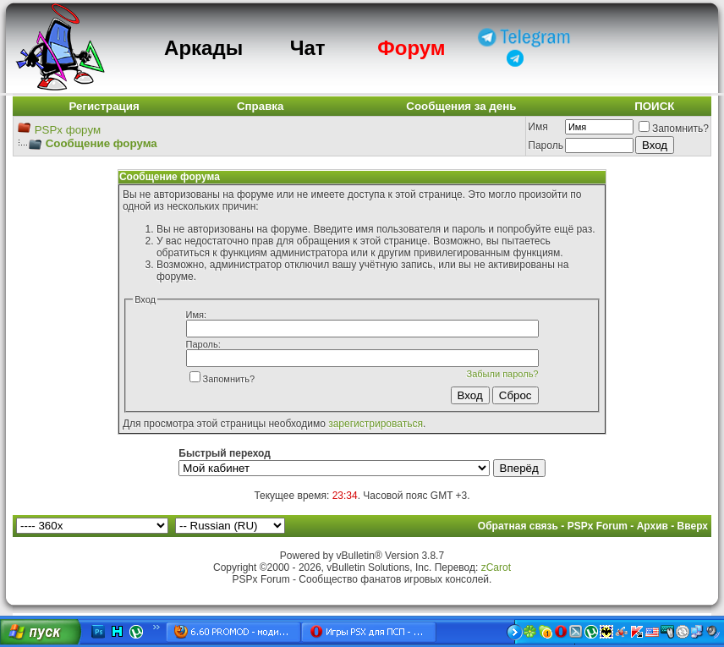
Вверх (692, 526)
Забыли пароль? (503, 374)
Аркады (203, 47)
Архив (652, 526)
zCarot (496, 567)
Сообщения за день (461, 106)
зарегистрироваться (375, 424)
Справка (260, 106)
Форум (411, 47)
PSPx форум (68, 129)
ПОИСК (654, 106)
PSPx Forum (598, 526)
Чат (308, 47)
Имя (537, 127)
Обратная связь (518, 526)
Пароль (545, 145)
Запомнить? (674, 128)
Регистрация (104, 106)
